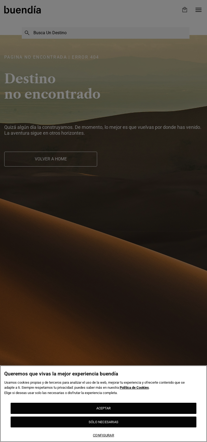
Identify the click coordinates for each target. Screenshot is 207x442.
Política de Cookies (134, 388)
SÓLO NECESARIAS (104, 422)
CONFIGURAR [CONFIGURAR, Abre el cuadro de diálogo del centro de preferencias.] (103, 435)
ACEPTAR (103, 408)
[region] (103, 403)
